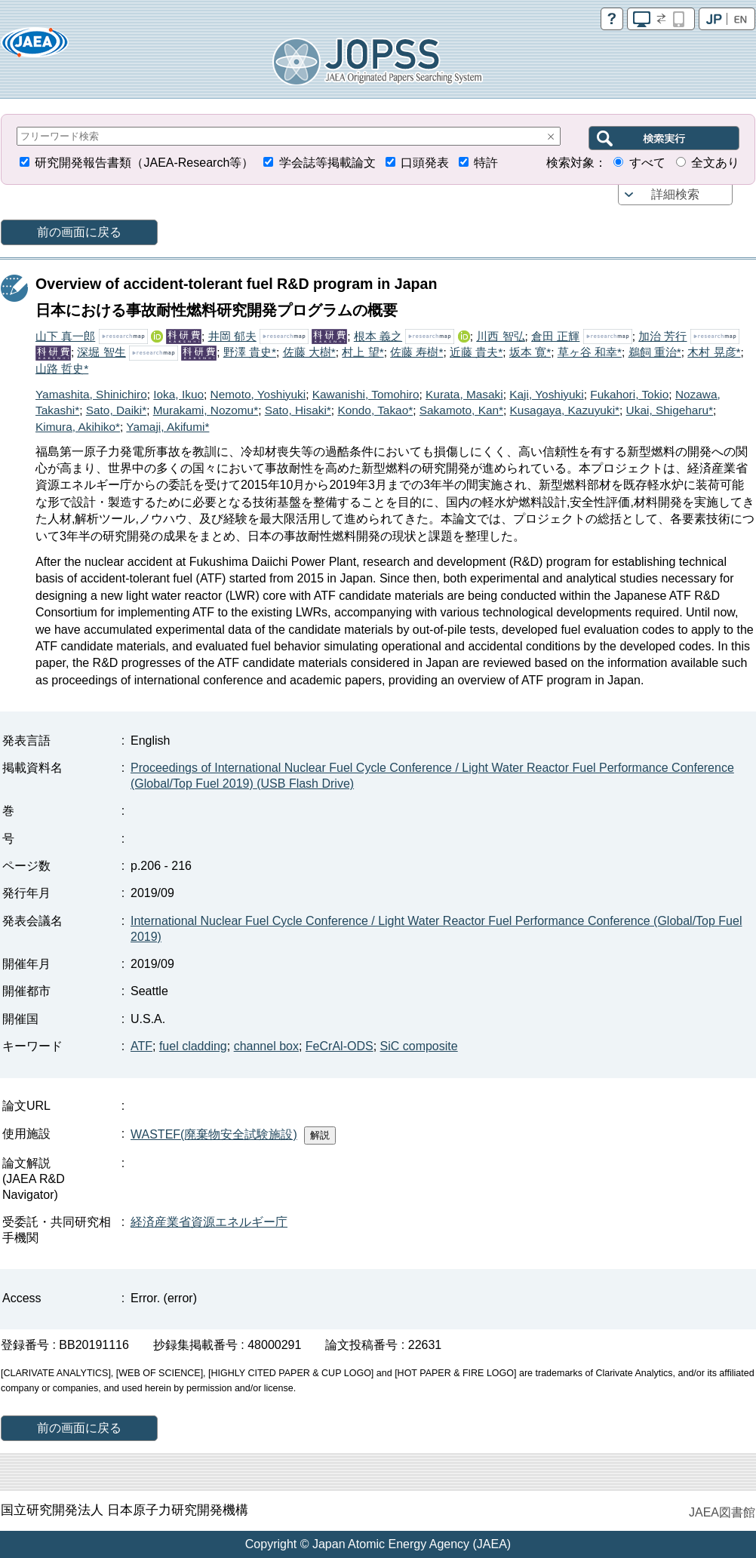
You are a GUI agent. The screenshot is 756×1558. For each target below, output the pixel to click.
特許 (486, 162)
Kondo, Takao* (375, 410)
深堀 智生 (101, 352)
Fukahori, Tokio (629, 394)
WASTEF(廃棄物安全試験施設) (214, 1134)
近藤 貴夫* (476, 352)
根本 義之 (378, 336)
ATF (141, 1046)
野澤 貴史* (249, 352)
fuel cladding (193, 1046)
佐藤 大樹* (309, 352)
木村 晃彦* (713, 352)
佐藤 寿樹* (416, 352)
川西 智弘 (500, 336)
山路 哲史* (61, 368)
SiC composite (419, 1046)
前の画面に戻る (79, 232)
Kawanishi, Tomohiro (365, 394)
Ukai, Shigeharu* (670, 410)
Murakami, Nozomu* (205, 410)
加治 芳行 (662, 336)
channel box (266, 1046)
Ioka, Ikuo (178, 394)
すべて (647, 162)
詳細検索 (675, 194)
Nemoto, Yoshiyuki (258, 394)
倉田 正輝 (555, 336)
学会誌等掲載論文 (327, 162)
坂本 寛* (530, 352)
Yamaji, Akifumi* (167, 426)
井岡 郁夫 (232, 336)
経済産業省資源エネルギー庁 (209, 1221)
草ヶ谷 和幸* (590, 352)
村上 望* (362, 352)
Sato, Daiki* (116, 410)
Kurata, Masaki (464, 394)
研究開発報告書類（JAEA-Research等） (144, 162)
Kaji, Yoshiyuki (546, 394)
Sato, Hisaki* (298, 410)
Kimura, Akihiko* (77, 426)
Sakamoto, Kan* (461, 410)
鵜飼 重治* (654, 352)
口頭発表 (425, 162)
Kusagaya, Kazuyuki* (564, 410)
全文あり (715, 162)
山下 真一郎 (65, 336)
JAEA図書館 (722, 1512)
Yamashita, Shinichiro (91, 394)
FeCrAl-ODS (339, 1046)
